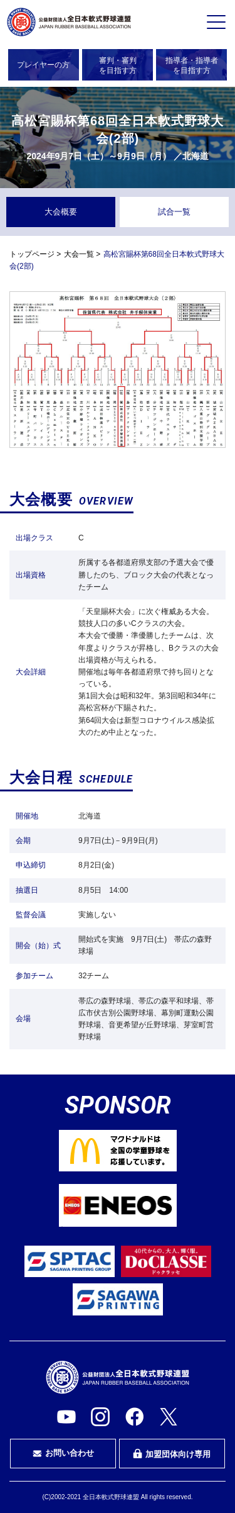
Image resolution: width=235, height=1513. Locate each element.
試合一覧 (174, 211)
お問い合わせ (63, 1453)
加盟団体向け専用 (172, 1454)
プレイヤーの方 (43, 64)
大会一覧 (79, 254)
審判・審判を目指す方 (118, 65)
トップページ (32, 254)
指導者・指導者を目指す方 (191, 65)
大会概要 (60, 211)
